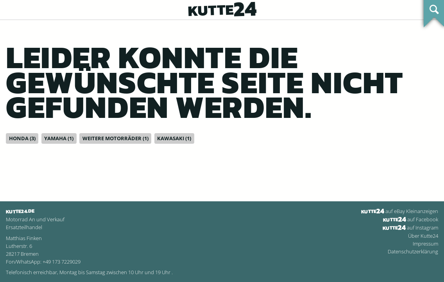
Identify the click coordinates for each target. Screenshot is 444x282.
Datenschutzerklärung (413, 251)
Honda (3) (22, 138)
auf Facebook (410, 219)
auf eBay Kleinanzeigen (399, 211)
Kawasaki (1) (174, 138)
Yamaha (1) (58, 138)
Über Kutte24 (423, 235)
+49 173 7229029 (62, 261)
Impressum (425, 243)
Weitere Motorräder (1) (115, 138)
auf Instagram (410, 227)
